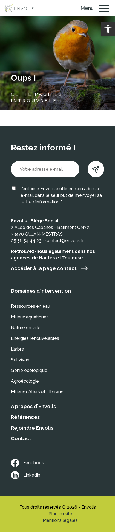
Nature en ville (26, 327)
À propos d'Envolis (33, 406)
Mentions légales (60, 520)
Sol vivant (21, 359)
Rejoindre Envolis (32, 428)
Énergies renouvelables (35, 338)
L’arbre (17, 349)
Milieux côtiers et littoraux (37, 391)
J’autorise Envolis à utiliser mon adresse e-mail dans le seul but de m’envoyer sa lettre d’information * (61, 195)
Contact (21, 438)
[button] (108, 29)
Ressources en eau (30, 306)
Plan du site (60, 513)
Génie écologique (29, 370)
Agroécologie (25, 381)
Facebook (27, 463)
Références (25, 417)
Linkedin (25, 475)
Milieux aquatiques (30, 317)
